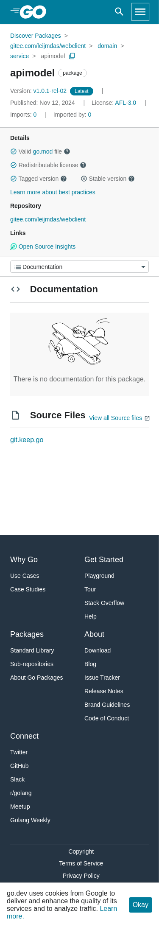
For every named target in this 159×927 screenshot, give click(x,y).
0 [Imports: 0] (24, 114)
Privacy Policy (81, 875)
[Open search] (119, 12)
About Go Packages (36, 677)
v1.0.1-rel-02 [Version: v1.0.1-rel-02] (39, 90)
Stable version (108, 178)
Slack (17, 779)
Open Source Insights (42, 246)
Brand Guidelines (107, 704)
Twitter (19, 752)
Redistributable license (48, 165)
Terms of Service (81, 863)
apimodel (53, 56)
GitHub (19, 765)
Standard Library (32, 650)
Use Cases (24, 575)
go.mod (43, 151)
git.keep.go (26, 439)
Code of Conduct (106, 718)
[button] (13, 151)
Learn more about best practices (52, 192)
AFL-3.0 (125, 102)
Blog (90, 664)
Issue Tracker (102, 677)
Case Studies (27, 589)
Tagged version (38, 178)
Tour (90, 589)
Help (90, 616)
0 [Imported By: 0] (72, 114)
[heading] (35, 12)
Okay (140, 904)
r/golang (21, 793)
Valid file (40, 151)
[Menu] (79, 266)
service (19, 56)
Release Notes (103, 691)
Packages (27, 634)
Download (97, 650)
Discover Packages (35, 35)
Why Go (24, 559)
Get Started (103, 559)
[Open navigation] (140, 11)
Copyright (81, 851)
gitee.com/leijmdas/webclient (48, 45)
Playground (99, 575)
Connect (24, 736)
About (94, 634)
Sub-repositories (31, 664)
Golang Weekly (30, 820)
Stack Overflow (104, 602)
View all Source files (115, 417)
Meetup (20, 806)
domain (107, 45)
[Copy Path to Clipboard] (72, 56)
